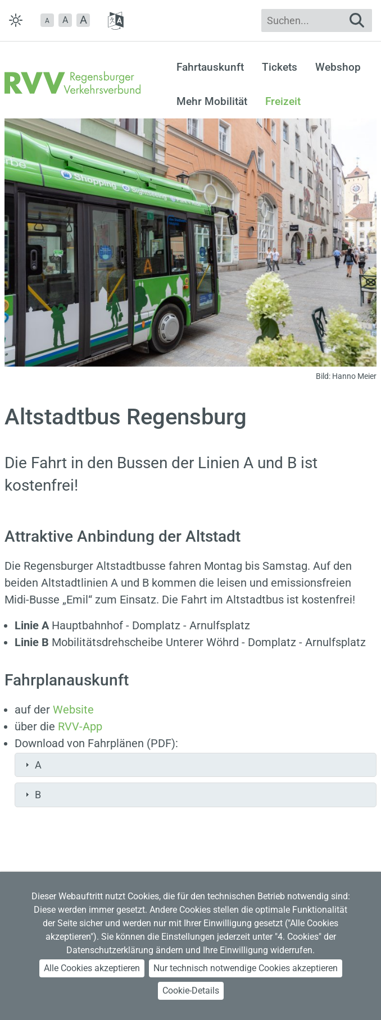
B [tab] (31, 795)
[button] (47, 20)
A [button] (65, 20)
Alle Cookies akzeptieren (92, 968)
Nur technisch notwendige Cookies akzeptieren (245, 968)
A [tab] (32, 765)
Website (73, 709)
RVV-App (80, 726)
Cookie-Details (190, 990)
